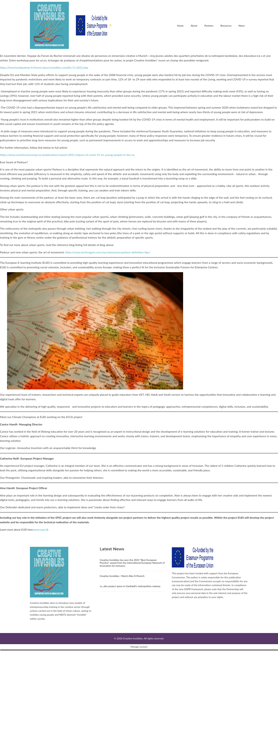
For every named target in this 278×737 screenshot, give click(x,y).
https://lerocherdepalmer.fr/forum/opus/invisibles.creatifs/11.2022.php (44, 67)
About (194, 25)
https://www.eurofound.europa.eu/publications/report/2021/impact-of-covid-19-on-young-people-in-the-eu (67, 154)
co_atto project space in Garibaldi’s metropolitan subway (130, 586)
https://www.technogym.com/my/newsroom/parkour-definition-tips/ (107, 252)
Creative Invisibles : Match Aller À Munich (122, 575)
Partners (209, 25)
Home (180, 25)
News (242, 25)
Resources (225, 25)
